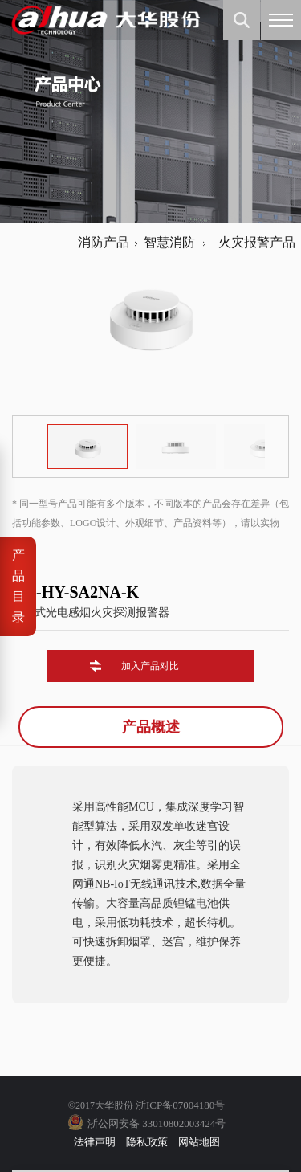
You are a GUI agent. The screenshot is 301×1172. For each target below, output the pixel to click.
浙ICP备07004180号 (180, 1105)
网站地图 (199, 1142)
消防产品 (103, 242)
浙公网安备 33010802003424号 (156, 1123)
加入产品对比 (150, 666)
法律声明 (95, 1142)
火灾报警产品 (253, 242)
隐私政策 (147, 1142)
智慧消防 (169, 242)
